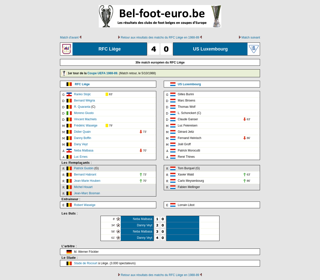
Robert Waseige (85, 205)
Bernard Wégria (84, 100)
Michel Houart (83, 187)
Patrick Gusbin (84, 168)
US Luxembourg (189, 84)
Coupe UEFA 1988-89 (103, 73)
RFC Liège (82, 84)
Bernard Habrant (85, 174)
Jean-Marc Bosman (87, 193)
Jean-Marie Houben (87, 180)
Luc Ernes (81, 156)
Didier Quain (82, 132)
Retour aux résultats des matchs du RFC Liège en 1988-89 (160, 37)
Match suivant (251, 37)
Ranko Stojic (82, 94)
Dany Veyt (81, 144)
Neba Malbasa (83, 150)
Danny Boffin (82, 138)
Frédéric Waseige (86, 125)
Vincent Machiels (85, 119)
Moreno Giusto (84, 113)
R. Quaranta (82, 106)
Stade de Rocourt (85, 263)
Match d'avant (69, 37)
